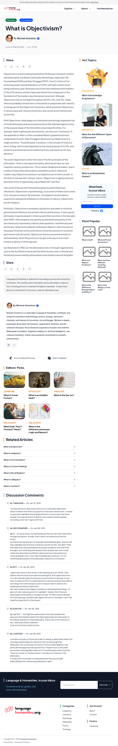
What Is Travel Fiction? (11, 396)
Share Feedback (56, 358)
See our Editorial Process (22, 358)
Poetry (85, 169)
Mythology (35, 391)
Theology (59, 391)
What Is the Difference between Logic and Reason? (39, 429)
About (92, 711)
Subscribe (97, 206)
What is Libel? (87, 240)
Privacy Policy (8, 742)
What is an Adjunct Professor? (86, 262)
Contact (93, 714)
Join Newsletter (105, 8)
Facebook (94, 726)
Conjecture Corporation (28, 739)
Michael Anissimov (26, 38)
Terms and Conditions (22, 742)
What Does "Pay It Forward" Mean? (13, 428)
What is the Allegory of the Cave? (104, 287)
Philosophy (10, 423)
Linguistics (87, 130)
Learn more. (94, 2)
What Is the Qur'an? (64, 395)
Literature (9, 391)
